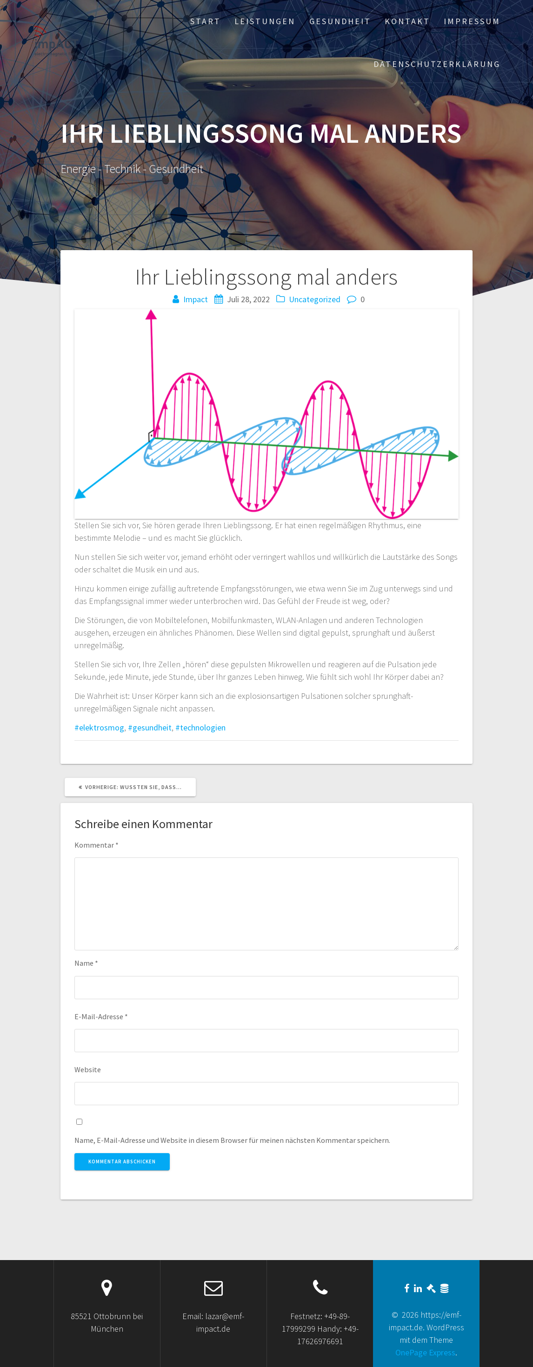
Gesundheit (340, 21)
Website (87, 1069)
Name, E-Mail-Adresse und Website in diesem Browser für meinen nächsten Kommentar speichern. (232, 1140)
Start (205, 21)
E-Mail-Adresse (101, 1016)
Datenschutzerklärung (436, 64)
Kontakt (407, 21)
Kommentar (96, 844)
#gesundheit (150, 727)
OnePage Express (425, 1352)
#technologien (200, 727)
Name (86, 963)
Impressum (472, 21)
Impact (195, 299)
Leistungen (264, 21)
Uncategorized (314, 299)
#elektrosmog (99, 727)
